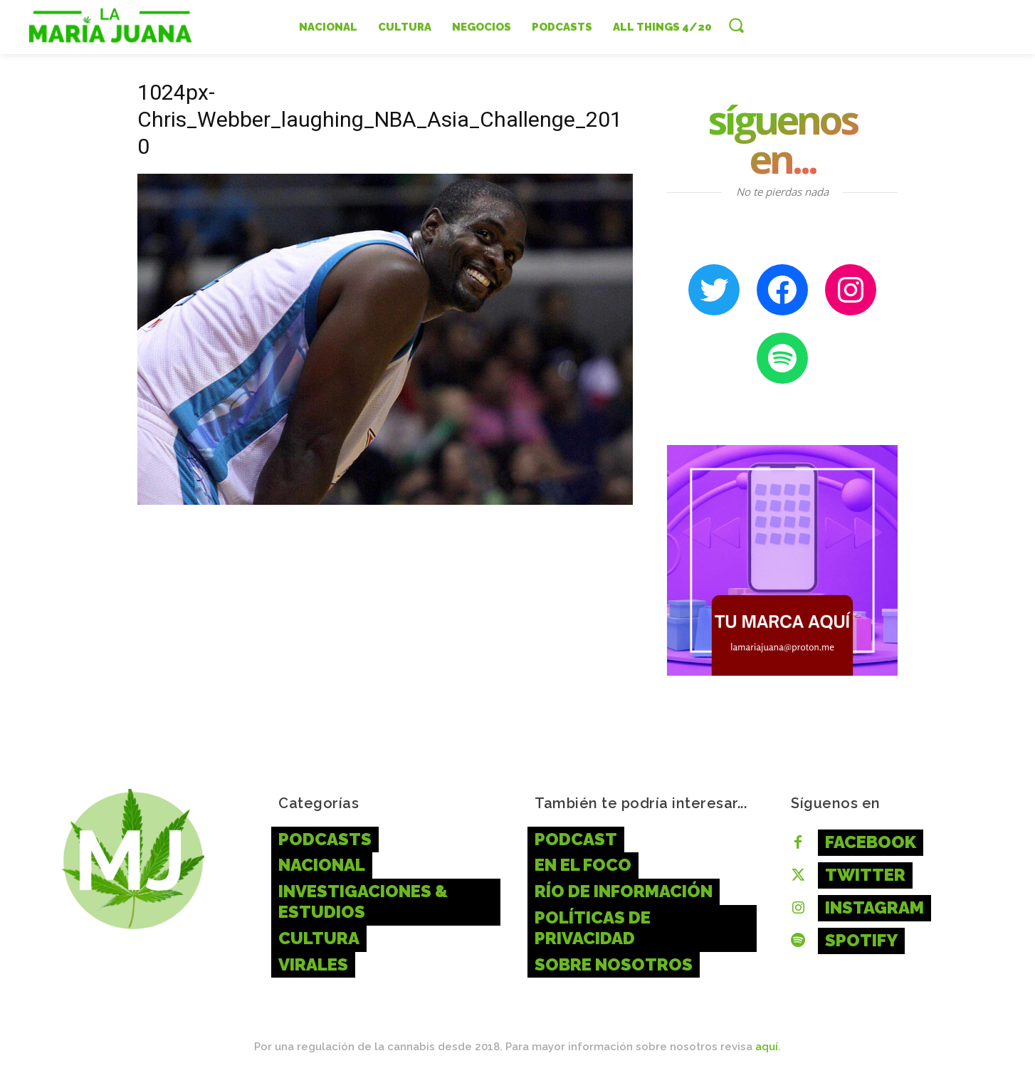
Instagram (874, 907)
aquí (766, 1046)
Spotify (861, 940)
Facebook (870, 842)
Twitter (865, 874)
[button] (736, 24)
